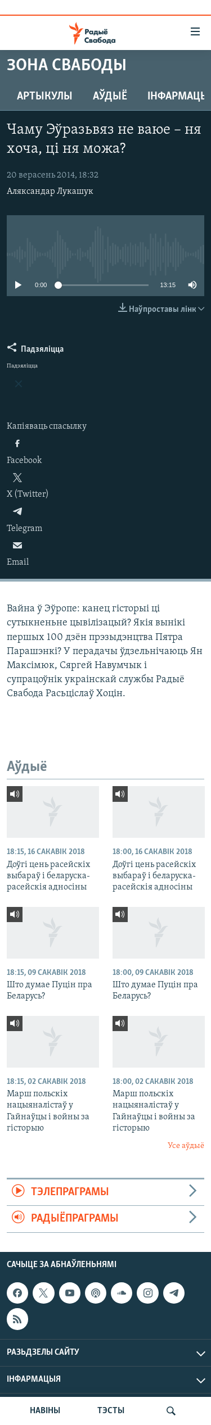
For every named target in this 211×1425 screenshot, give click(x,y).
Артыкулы (45, 96)
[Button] (35, 351)
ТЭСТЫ (110, 1410)
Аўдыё (110, 96)
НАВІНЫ (45, 1410)
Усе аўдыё (186, 1146)
